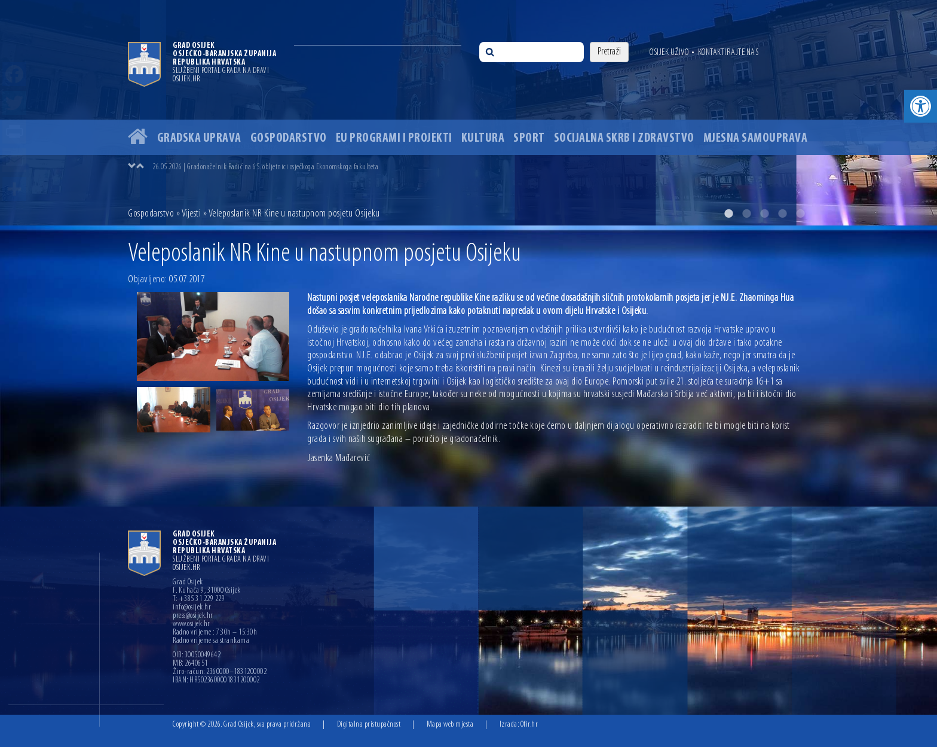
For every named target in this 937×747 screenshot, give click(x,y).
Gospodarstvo (288, 138)
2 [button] (746, 213)
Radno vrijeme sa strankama (211, 641)
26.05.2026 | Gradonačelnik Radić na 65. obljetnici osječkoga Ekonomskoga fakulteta (265, 167)
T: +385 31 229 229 (199, 599)
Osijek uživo (669, 52)
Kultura (483, 138)
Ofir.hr (529, 724)
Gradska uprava (199, 138)
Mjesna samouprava (755, 138)
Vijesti (191, 213)
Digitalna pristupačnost (369, 724)
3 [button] (764, 213)
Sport (529, 138)
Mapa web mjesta (450, 724)
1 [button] (728, 213)
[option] (468, 112)
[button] (920, 106)
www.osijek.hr (191, 624)
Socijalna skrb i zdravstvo (624, 138)
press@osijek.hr (193, 616)
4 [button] (782, 213)
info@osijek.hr (192, 607)
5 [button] (800, 213)
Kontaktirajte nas (728, 52)
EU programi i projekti (394, 138)
